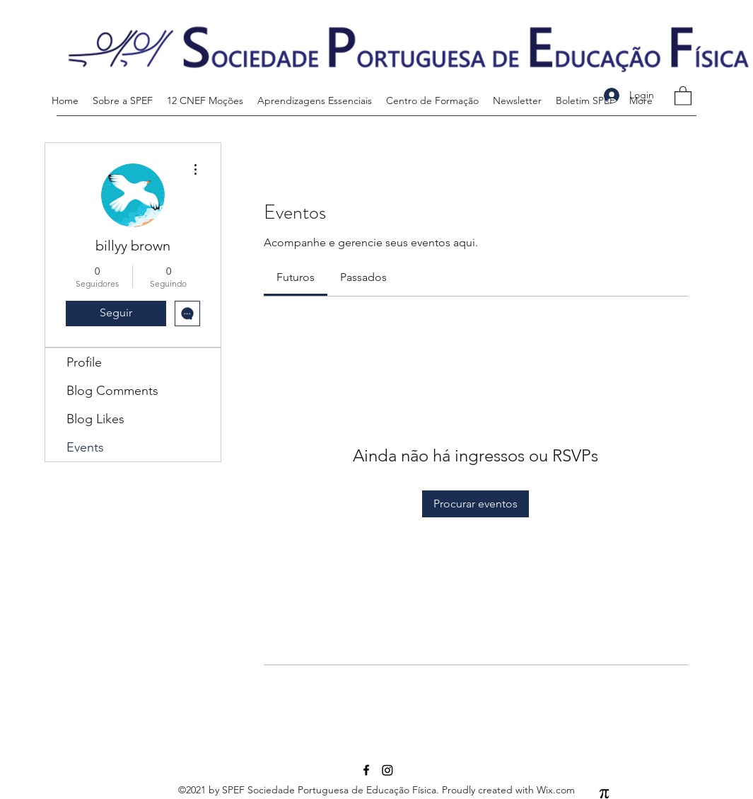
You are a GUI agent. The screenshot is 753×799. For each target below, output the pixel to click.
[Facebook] (366, 770)
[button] (683, 95)
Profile (84, 362)
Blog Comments (112, 390)
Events (85, 447)
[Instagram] (387, 770)
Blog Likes (95, 419)
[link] (295, 277)
